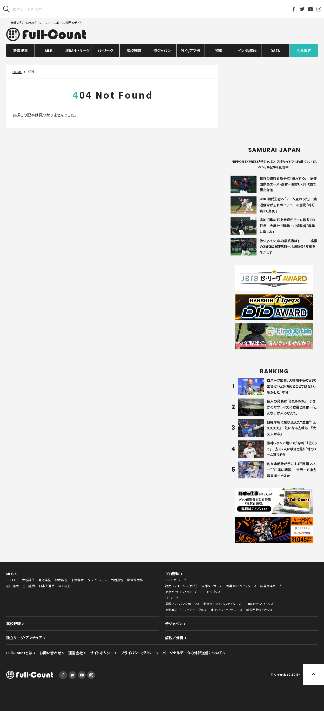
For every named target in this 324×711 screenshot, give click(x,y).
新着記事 (20, 50)
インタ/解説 (247, 50)
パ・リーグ (105, 50)
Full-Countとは (19, 652)
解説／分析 (174, 637)
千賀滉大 (77, 580)
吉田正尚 (29, 586)
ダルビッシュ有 (97, 580)
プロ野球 (172, 573)
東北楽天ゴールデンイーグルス (186, 609)
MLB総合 (64, 586)
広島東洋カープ (270, 586)
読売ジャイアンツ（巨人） (181, 586)
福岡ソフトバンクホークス (182, 603)
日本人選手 (47, 586)
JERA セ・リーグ (77, 50)
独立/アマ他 (190, 50)
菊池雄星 (44, 580)
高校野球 (133, 50)
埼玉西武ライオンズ (259, 609)
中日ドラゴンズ (210, 592)
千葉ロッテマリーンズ (259, 603)
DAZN (275, 50)
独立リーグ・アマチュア (24, 637)
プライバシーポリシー (138, 652)
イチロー (12, 580)
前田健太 (12, 586)
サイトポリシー (102, 652)
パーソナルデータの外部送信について (192, 652)
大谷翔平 (28, 580)
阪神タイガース (211, 586)
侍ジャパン (162, 50)
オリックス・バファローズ (226, 609)
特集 (218, 50)
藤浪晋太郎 (135, 580)
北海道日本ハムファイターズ (222, 603)
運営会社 (75, 652)
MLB (49, 50)
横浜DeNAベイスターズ (241, 586)
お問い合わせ (50, 652)
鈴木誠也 (61, 580)
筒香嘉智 (117, 580)
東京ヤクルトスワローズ (181, 592)
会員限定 (303, 50)
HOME (17, 71)
